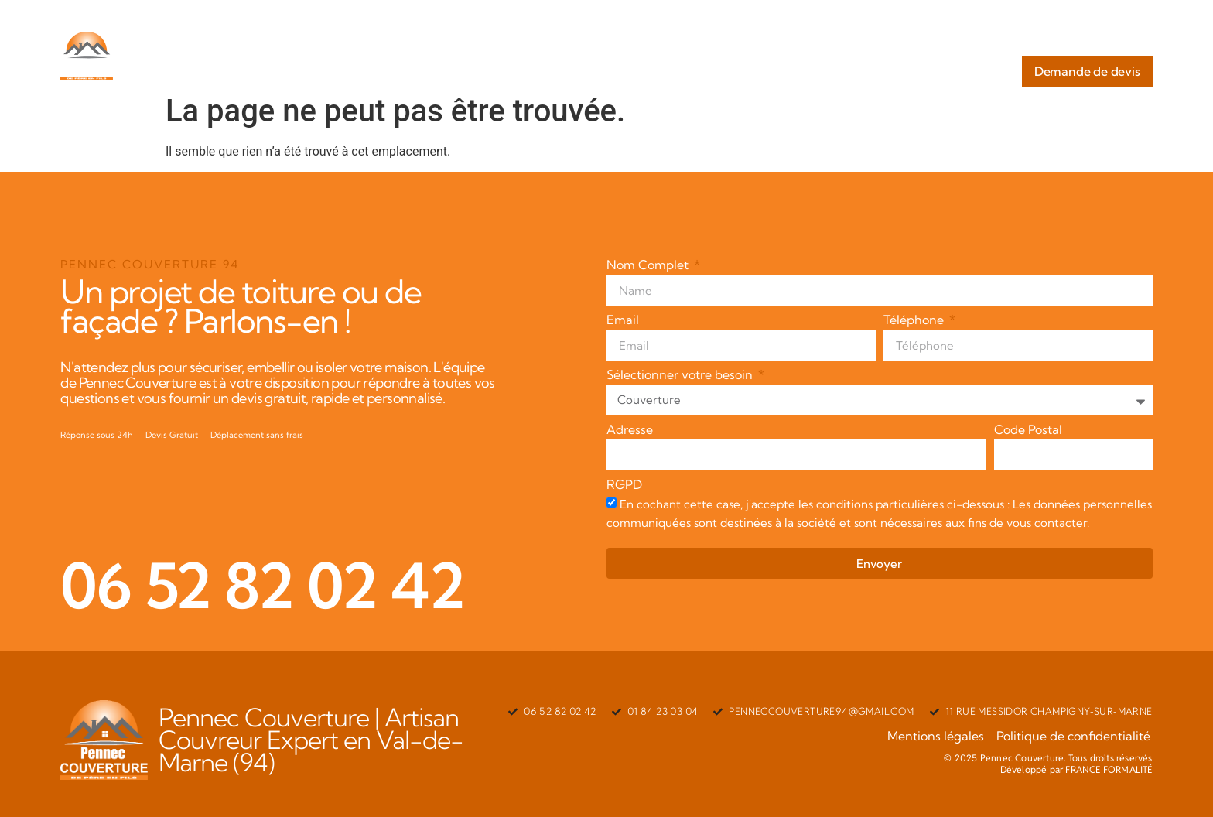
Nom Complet (649, 265)
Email (622, 320)
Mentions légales (938, 736)
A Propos (735, 40)
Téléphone (915, 320)
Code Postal (1028, 430)
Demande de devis (1087, 71)
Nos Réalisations (1094, 40)
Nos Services (830, 40)
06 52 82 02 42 (262, 585)
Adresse (629, 430)
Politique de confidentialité (1076, 736)
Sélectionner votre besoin (681, 375)
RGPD (624, 485)
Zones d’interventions (962, 40)
